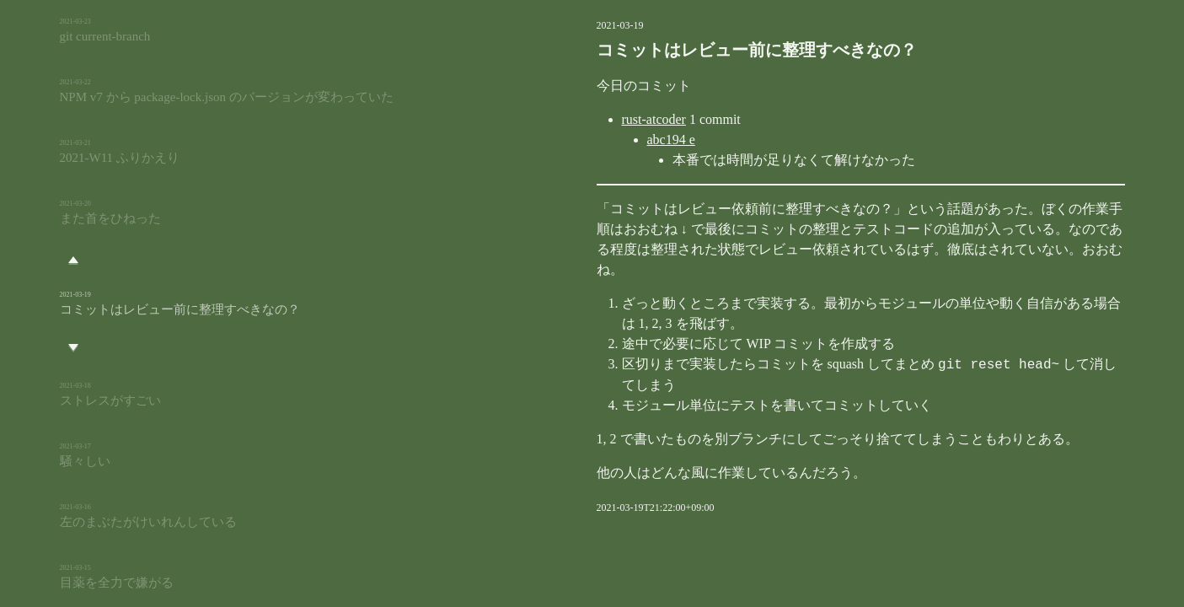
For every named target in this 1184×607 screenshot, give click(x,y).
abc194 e (586, 139)
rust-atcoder (569, 119)
